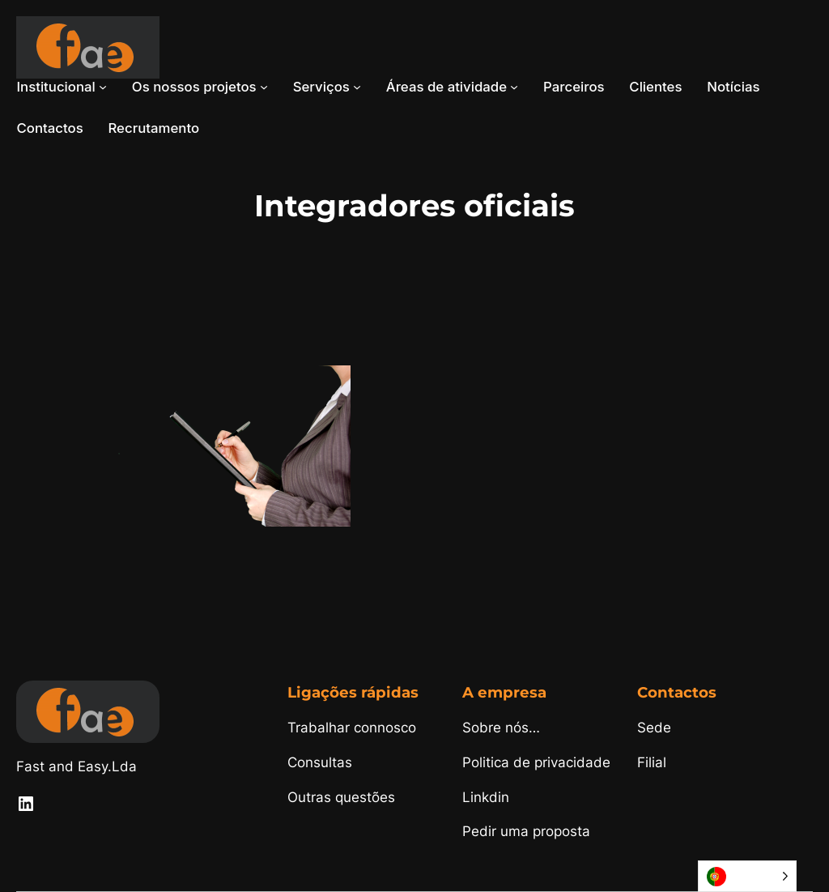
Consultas (319, 762)
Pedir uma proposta (526, 831)
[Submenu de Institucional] (103, 87)
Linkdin (485, 797)
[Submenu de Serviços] (357, 87)
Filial (651, 762)
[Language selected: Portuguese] (747, 876)
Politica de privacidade (536, 762)
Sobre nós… (501, 727)
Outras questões (341, 797)
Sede (654, 727)
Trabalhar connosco (351, 727)
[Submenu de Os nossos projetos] (264, 87)
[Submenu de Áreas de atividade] (514, 87)
